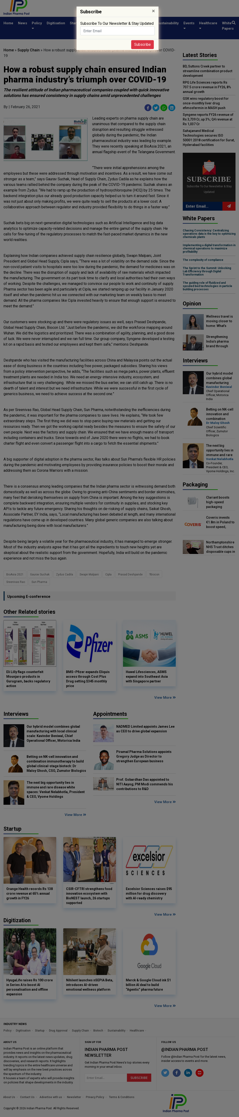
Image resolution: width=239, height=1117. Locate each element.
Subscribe (142, 44)
